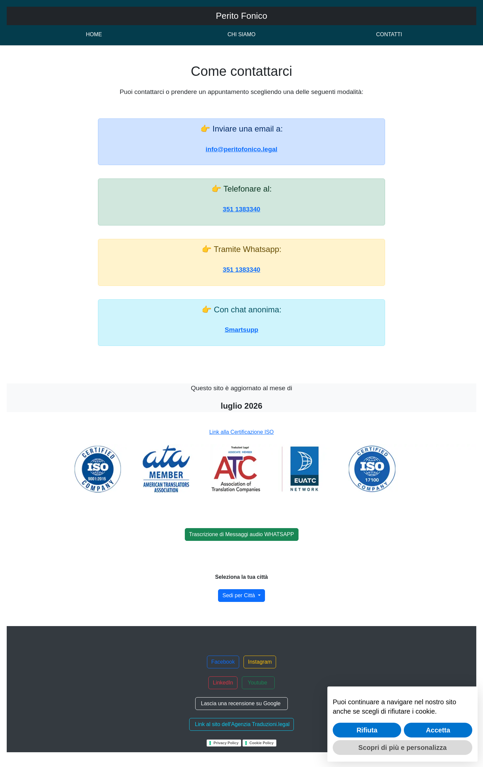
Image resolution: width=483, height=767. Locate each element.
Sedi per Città (239, 595)
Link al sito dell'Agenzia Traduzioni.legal (242, 724)
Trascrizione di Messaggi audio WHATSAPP (241, 534)
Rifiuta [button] (367, 730)
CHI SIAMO (241, 34)
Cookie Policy (261, 743)
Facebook (223, 662)
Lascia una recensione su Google (242, 703)
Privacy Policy (225, 743)
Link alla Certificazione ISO (241, 432)
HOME (94, 34)
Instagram (260, 662)
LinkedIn (223, 682)
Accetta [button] (438, 730)
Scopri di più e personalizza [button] (402, 747)
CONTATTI (389, 34)
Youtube (258, 682)
